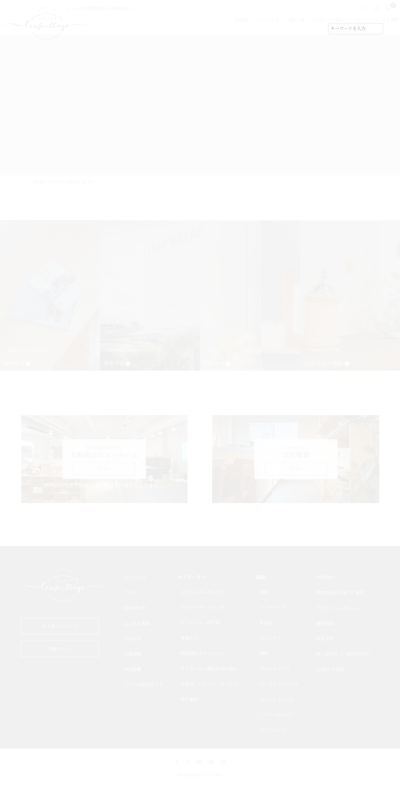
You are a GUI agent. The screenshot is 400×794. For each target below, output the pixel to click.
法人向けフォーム (59, 626)
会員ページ (60, 649)
